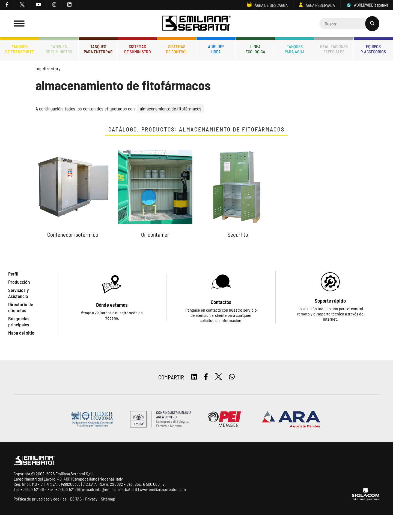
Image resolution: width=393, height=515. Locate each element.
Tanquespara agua (295, 49)
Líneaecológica (255, 49)
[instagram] (54, 5)
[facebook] (7, 5)
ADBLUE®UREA (216, 49)
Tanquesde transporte (19, 49)
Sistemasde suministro (137, 49)
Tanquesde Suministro (59, 49)
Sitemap (108, 498)
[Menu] (19, 24)
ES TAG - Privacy (83, 498)
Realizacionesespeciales (334, 49)
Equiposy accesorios (373, 49)
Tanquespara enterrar (98, 49)
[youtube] (38, 5)
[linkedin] (69, 5)
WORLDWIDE (367, 5)
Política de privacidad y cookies (40, 498)
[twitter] (22, 5)
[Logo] (196, 23)
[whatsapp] (232, 377)
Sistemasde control (177, 49)
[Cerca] (349, 23)
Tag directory (48, 68)
